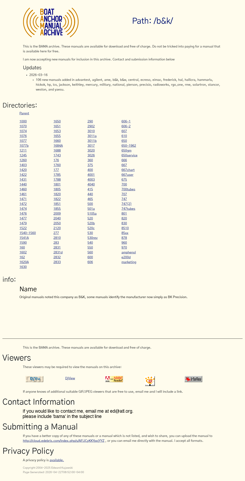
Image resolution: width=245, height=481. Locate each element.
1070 (23, 126)
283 (56, 242)
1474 (23, 208)
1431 (23, 179)
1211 (23, 150)
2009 (57, 213)
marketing (128, 262)
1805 (57, 189)
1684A (58, 145)
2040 (57, 218)
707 (124, 194)
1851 (57, 204)
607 (124, 131)
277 (56, 233)
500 (90, 204)
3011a (92, 136)
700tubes (128, 189)
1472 (23, 204)
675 (124, 179)
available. (57, 460)
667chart (128, 170)
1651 (57, 126)
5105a (92, 213)
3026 (91, 155)
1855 (57, 208)
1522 (23, 228)
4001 (91, 174)
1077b (24, 145)
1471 (23, 199)
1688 (57, 150)
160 (22, 247)
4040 (91, 184)
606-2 (126, 126)
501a (91, 208)
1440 (23, 184)
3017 (91, 145)
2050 (57, 223)
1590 (23, 242)
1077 (23, 140)
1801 (57, 184)
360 (90, 160)
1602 (23, 252)
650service (129, 155)
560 (90, 252)
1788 (57, 179)
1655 (57, 136)
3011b (92, 140)
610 (124, 136)
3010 (91, 131)
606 (90, 262)
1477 (23, 218)
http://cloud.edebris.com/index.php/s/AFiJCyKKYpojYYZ (63, 440)
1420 (23, 170)
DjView (70, 378)
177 (56, 170)
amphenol (128, 252)
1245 (23, 155)
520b (91, 223)
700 (124, 184)
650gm (126, 150)
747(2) (126, 204)
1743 (57, 155)
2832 (57, 257)
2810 (57, 237)
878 (124, 237)
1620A (24, 262)
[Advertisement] (96, 318)
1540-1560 (27, 233)
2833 (57, 262)
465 (90, 199)
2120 (57, 228)
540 (90, 242)
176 (56, 160)
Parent (24, 113)
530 (90, 233)
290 (90, 121)
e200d (126, 257)
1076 (23, 136)
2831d (58, 252)
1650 (57, 121)
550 (90, 247)
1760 (57, 165)
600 (90, 257)
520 (90, 218)
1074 (23, 131)
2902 (91, 126)
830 (124, 223)
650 (124, 140)
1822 (57, 199)
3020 (91, 150)
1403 (23, 165)
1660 (57, 140)
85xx (124, 233)
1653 (57, 131)
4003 (91, 179)
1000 (23, 121)
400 (90, 170)
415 (90, 189)
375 (90, 165)
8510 (125, 228)
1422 (23, 174)
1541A (24, 237)
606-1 (126, 121)
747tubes (128, 208)
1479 (23, 223)
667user (127, 174)
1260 (23, 160)
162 (22, 257)
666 (124, 160)
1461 (23, 194)
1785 (57, 174)
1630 (23, 267)
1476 (23, 213)
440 (90, 194)
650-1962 (128, 145)
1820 (57, 194)
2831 (57, 247)
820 (124, 218)
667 (124, 165)
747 (124, 199)
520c (91, 228)
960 (124, 242)
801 (124, 213)
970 (124, 247)
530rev (92, 237)
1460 (23, 189)
